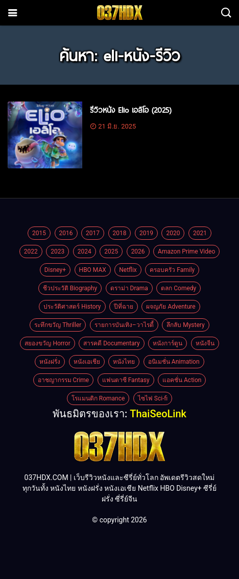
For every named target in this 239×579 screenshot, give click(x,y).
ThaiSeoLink (158, 414)
